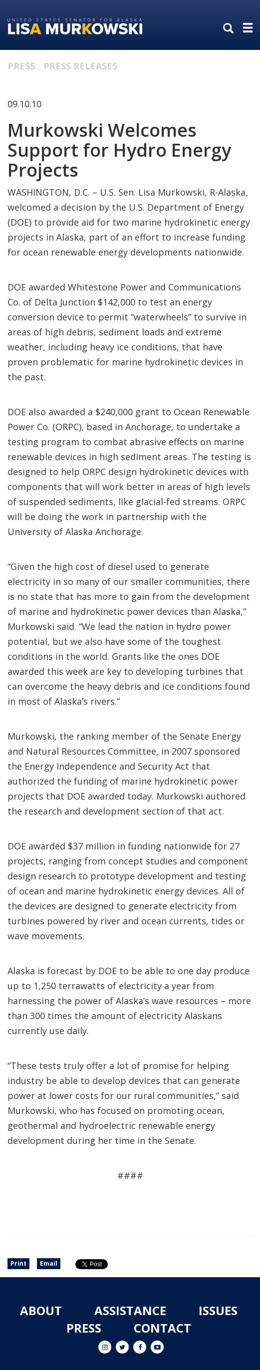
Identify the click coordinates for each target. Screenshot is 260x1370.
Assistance (130, 1310)
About (41, 1310)
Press (21, 66)
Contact (162, 1328)
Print (18, 1263)
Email (48, 1263)
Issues (218, 1310)
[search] (230, 28)
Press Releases (80, 66)
